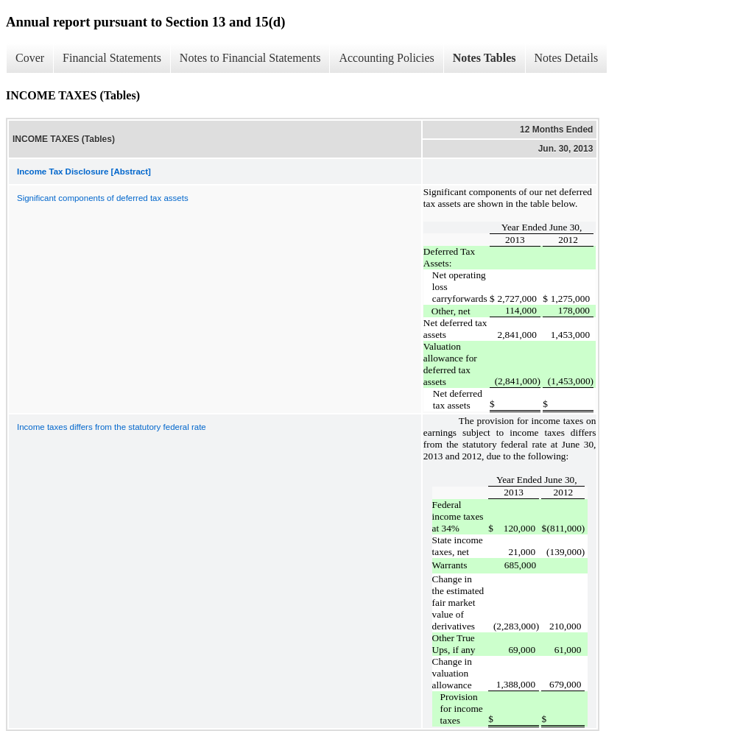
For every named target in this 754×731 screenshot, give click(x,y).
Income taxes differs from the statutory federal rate (111, 427)
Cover (29, 58)
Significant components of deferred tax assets (102, 198)
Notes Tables (484, 58)
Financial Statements (112, 58)
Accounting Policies (386, 58)
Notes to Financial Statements (250, 58)
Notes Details (567, 58)
